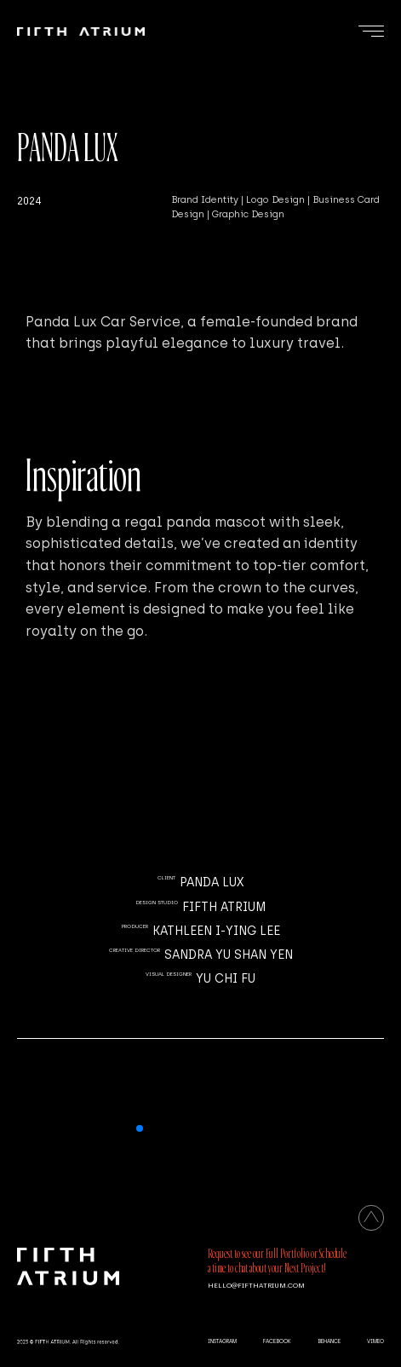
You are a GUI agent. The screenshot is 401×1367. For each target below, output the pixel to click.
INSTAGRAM (222, 1341)
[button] (139, 1128)
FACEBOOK (277, 1341)
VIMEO (375, 1341)
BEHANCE (329, 1341)
